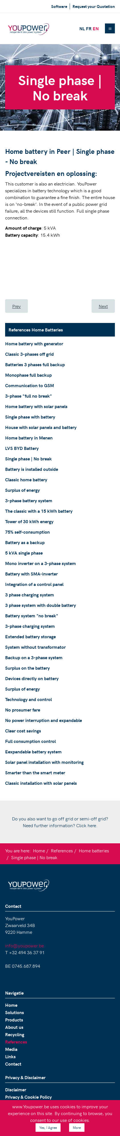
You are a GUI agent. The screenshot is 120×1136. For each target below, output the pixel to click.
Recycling (14, 1034)
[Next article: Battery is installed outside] (103, 306)
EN (96, 28)
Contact (13, 1064)
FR (89, 28)
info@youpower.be (24, 945)
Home (39, 850)
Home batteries (94, 850)
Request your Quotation (94, 6)
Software (59, 6)
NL (82, 28)
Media (11, 1049)
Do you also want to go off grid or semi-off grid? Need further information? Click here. (60, 821)
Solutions (14, 1012)
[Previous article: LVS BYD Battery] (16, 306)
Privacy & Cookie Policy (28, 1097)
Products (14, 1020)
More (77, 1127)
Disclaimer (15, 1089)
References (62, 850)
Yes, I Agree (48, 1127)
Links (10, 1056)
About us (14, 1027)
